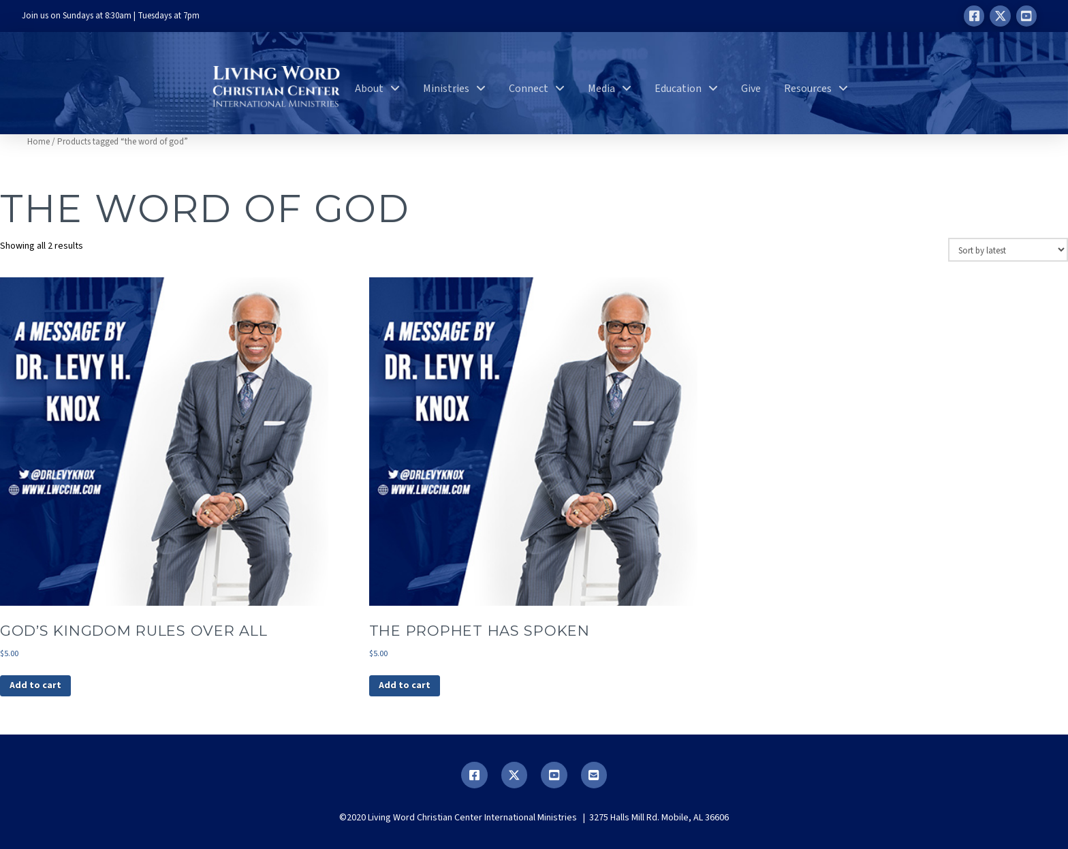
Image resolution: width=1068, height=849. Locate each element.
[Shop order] (1008, 249)
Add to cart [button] (35, 685)
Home (38, 142)
